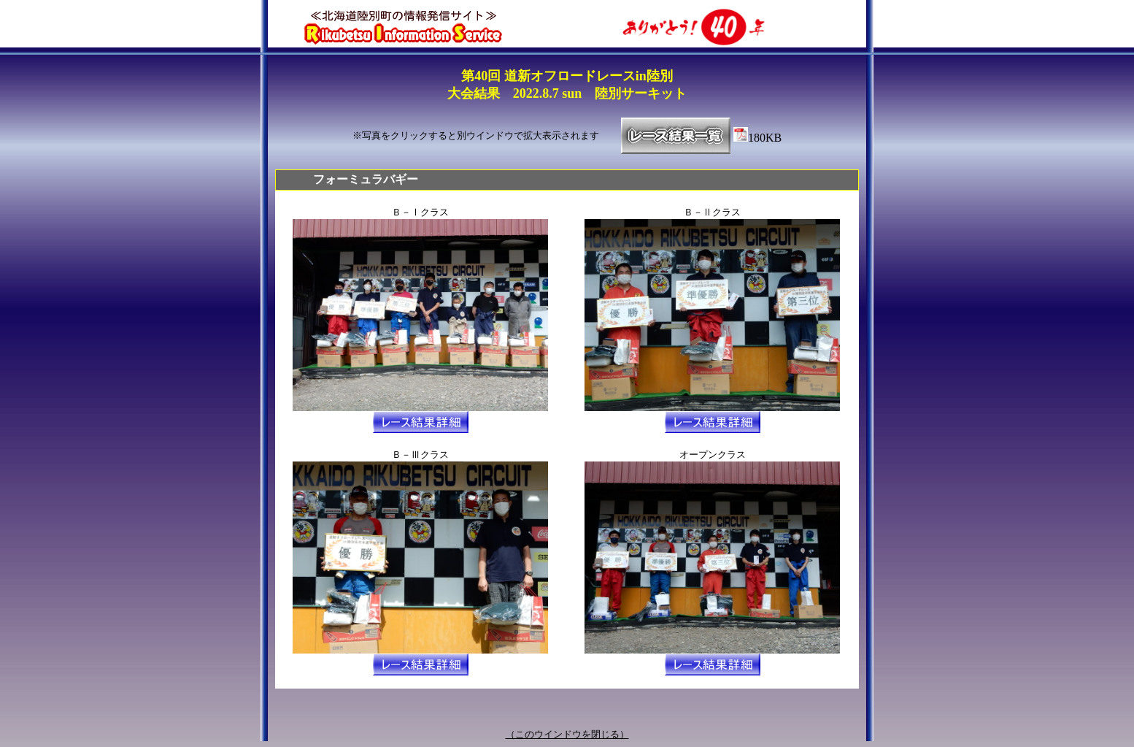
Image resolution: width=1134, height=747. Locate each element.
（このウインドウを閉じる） (567, 734)
